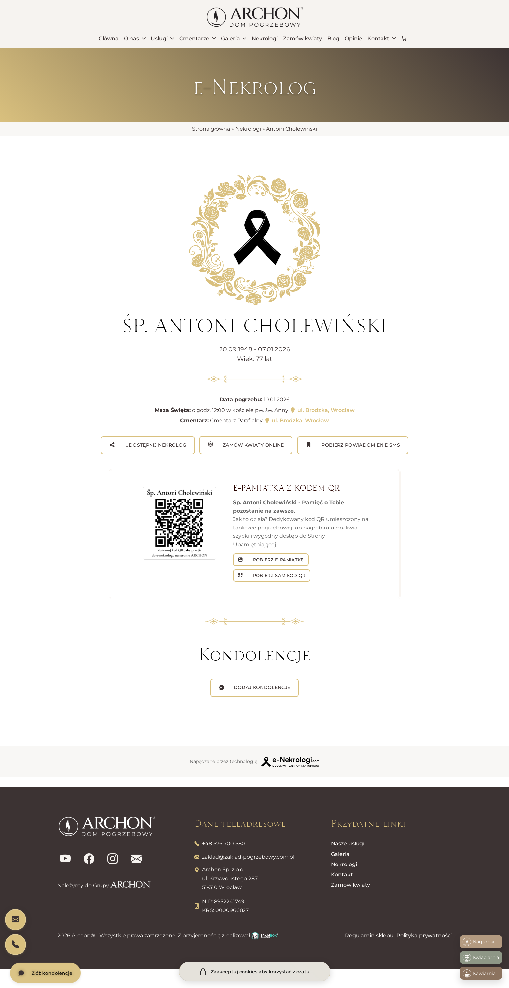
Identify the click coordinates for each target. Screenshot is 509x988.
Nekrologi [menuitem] (265, 38)
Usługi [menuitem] (162, 38)
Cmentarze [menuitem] (197, 38)
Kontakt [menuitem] (381, 38)
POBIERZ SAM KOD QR (278, 575)
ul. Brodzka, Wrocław (322, 410)
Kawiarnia (479, 973)
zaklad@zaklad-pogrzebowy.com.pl (248, 857)
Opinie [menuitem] (353, 38)
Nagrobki (478, 941)
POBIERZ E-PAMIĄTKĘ (277, 559)
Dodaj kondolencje (262, 687)
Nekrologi (248, 129)
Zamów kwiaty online (246, 445)
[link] (403, 38)
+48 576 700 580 (223, 844)
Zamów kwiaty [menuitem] (302, 38)
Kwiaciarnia (480, 957)
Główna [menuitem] (109, 38)
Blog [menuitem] (333, 38)
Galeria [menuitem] (233, 38)
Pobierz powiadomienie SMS (360, 445)
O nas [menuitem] (135, 38)
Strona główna (211, 129)
